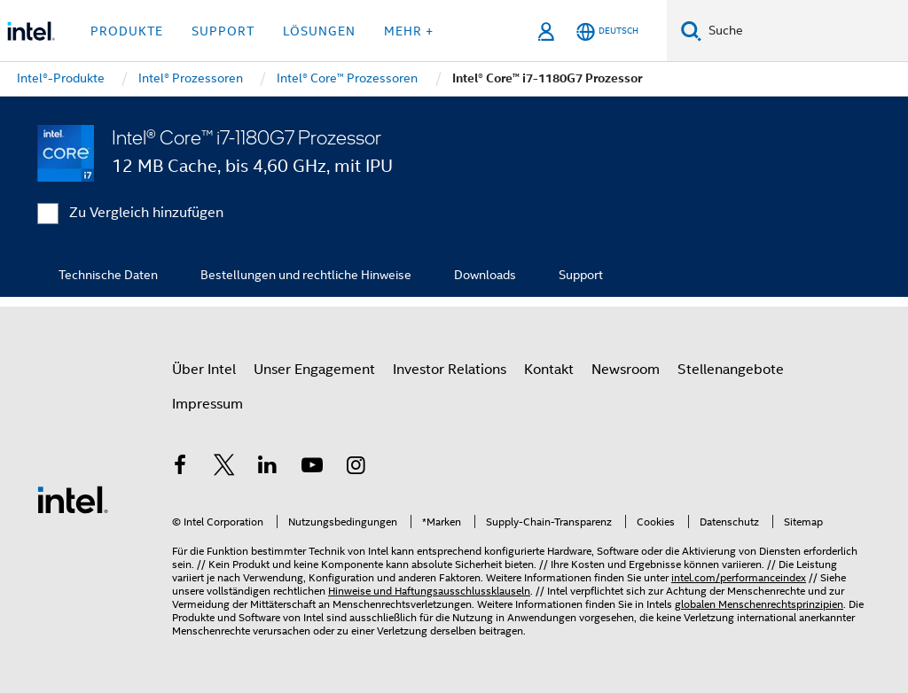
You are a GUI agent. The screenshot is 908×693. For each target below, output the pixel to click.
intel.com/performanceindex (738, 577)
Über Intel (204, 369)
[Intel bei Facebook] (180, 468)
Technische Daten (108, 275)
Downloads (485, 275)
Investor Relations (449, 369)
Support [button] (223, 31)
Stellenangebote (730, 369)
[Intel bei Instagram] (355, 468)
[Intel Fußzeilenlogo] (72, 499)
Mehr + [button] (409, 31)
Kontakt (549, 369)
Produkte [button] (126, 31)
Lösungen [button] (319, 31)
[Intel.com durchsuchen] (804, 31)
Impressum (207, 404)
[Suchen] (691, 30)
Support (581, 275)
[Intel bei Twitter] (224, 468)
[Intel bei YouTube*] (312, 468)
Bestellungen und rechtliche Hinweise (305, 275)
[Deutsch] (607, 31)
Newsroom (625, 369)
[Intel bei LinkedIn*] (268, 468)
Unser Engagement (314, 369)
